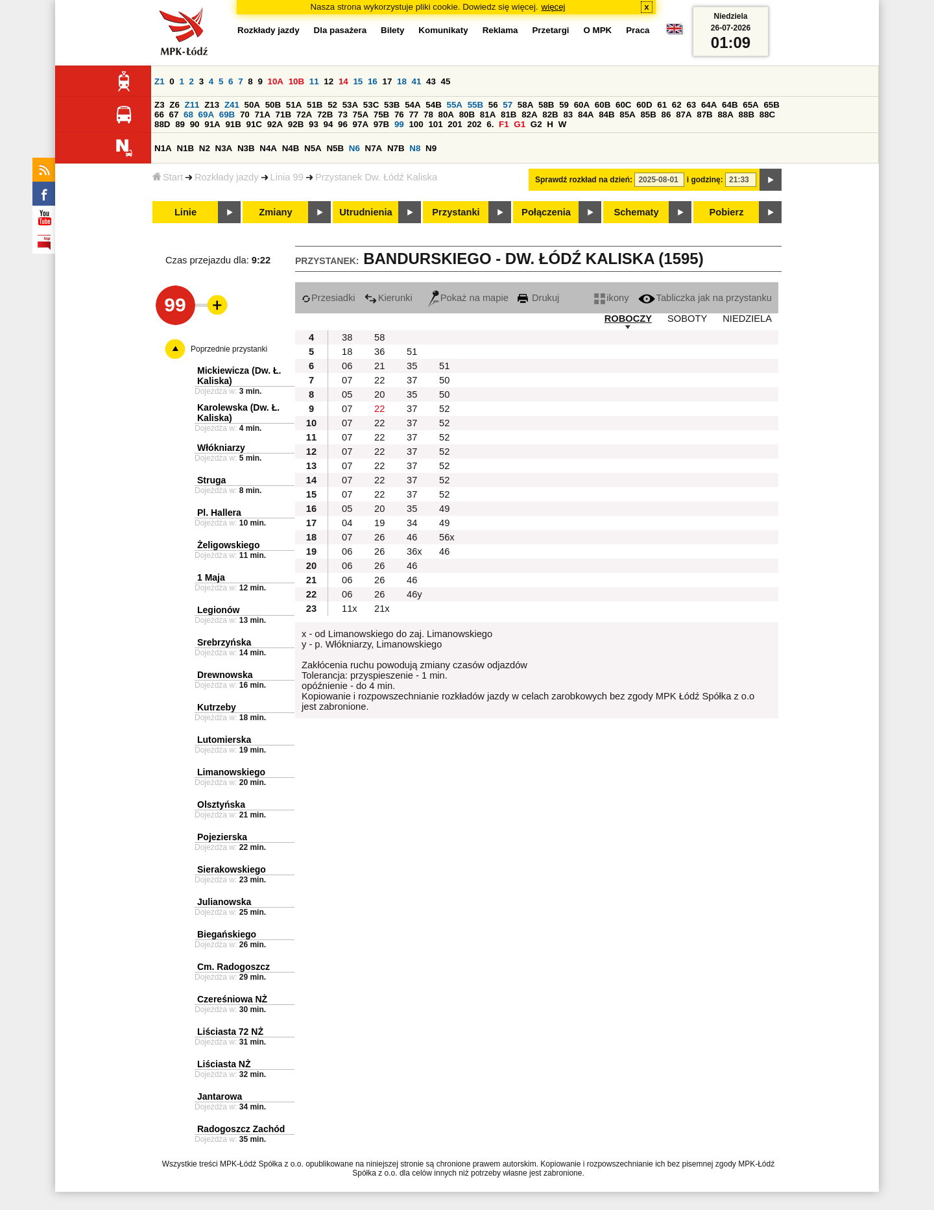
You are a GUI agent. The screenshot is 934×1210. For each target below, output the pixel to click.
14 (343, 81)
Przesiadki (328, 298)
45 (446, 81)
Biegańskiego (226, 934)
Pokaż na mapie (468, 298)
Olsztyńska (221, 804)
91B (233, 124)
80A (446, 114)
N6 (354, 148)
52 (332, 105)
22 (379, 380)
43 (431, 81)
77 (413, 114)
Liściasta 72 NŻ (230, 1031)
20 (379, 394)
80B (467, 114)
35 (412, 366)
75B (381, 114)
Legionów (218, 610)
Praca (637, 30)
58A (525, 105)
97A (360, 124)
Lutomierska (224, 739)
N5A (313, 148)
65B (771, 105)
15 (358, 81)
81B (508, 114)
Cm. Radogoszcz (233, 967)
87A (683, 114)
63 (691, 105)
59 (564, 105)
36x (414, 551)
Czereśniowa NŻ (232, 999)
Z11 (192, 105)
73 (343, 114)
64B (729, 105)
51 (412, 351)
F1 (504, 124)
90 (195, 124)
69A (206, 114)
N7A (374, 148)
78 (428, 114)
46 (412, 537)
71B (283, 114)
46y (414, 594)
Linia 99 (287, 177)
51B (314, 105)
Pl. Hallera (219, 512)
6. (490, 124)
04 (347, 523)
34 (412, 523)
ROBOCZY (628, 318)
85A (627, 114)
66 (159, 114)
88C (767, 114)
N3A (224, 148)
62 (677, 105)
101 (435, 124)
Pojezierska (222, 837)
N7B (396, 148)
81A (488, 114)
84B (606, 114)
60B (602, 105)
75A (360, 114)
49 (444, 508)
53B (392, 105)
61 (662, 105)
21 (379, 366)
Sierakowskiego (231, 869)
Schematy (636, 212)
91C (254, 124)
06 (347, 366)
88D (162, 124)
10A (275, 81)
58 (379, 337)
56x (447, 537)
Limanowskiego (231, 772)
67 (174, 114)
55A (454, 105)
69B (227, 114)
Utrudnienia (365, 212)
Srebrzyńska (224, 642)
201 (455, 124)
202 (474, 124)
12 (328, 81)
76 (399, 114)
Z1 (159, 81)
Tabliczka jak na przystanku (705, 298)
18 (402, 81)
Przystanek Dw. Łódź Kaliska (376, 177)
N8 (414, 148)
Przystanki (455, 212)
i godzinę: (705, 179)
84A (585, 114)
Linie (185, 212)
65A (750, 105)
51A (294, 105)
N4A (268, 148)
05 (347, 394)
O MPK (598, 30)
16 (372, 81)
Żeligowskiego (228, 545)
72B (325, 114)
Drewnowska (225, 675)
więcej (554, 7)
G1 (519, 124)
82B (550, 114)
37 (412, 380)
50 (444, 380)
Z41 (231, 105)
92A (275, 124)
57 (507, 105)
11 (314, 81)
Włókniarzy (221, 447)
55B (475, 105)
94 (328, 124)
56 (493, 105)
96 (343, 124)
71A (262, 114)
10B (296, 81)
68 (188, 114)
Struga (211, 480)
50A (252, 105)
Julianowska (224, 902)
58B (546, 105)
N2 (204, 148)
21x (382, 608)
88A (725, 114)
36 (379, 351)
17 (387, 81)
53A (350, 105)
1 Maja (211, 577)
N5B (335, 148)
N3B (246, 148)
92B (296, 124)
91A (212, 124)
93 (313, 124)
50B (273, 105)
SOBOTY (687, 318)
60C (623, 105)
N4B (291, 148)
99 (399, 124)
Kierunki (389, 298)
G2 (536, 124)
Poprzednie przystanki (229, 349)
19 (379, 523)
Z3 (159, 105)
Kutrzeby (216, 707)
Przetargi (550, 30)
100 (416, 124)
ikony (611, 298)
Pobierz (727, 212)
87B (704, 114)
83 (568, 114)
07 (347, 380)
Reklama (500, 30)
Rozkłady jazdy (227, 177)
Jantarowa (219, 1096)
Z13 (211, 105)
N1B (185, 148)
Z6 (174, 105)
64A (709, 105)
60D (644, 105)
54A (412, 105)
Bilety (392, 30)
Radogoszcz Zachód (241, 1129)
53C (371, 105)
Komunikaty (443, 30)
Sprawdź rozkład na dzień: (583, 179)
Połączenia (546, 212)
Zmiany (275, 212)
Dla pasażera (340, 30)
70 (245, 114)
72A (304, 114)
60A (582, 105)
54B (433, 105)
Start (167, 177)
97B (381, 124)
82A (529, 114)
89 (180, 124)
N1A (163, 148)
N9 (431, 148)
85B (648, 114)
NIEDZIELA (747, 318)
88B (746, 114)
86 (666, 114)
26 (379, 537)
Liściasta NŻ (223, 1064)
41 (417, 81)
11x (349, 608)
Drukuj (538, 298)
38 (347, 337)
